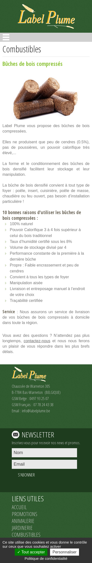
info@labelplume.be (36, 411)
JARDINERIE (22, 527)
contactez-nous (37, 341)
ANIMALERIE (23, 520)
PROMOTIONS (24, 514)
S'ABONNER (26, 475)
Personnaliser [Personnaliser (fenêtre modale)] (65, 552)
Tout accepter (31, 552)
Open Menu (6, 37)
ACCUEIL (19, 507)
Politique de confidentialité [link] (46, 558)
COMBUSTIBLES (26, 534)
